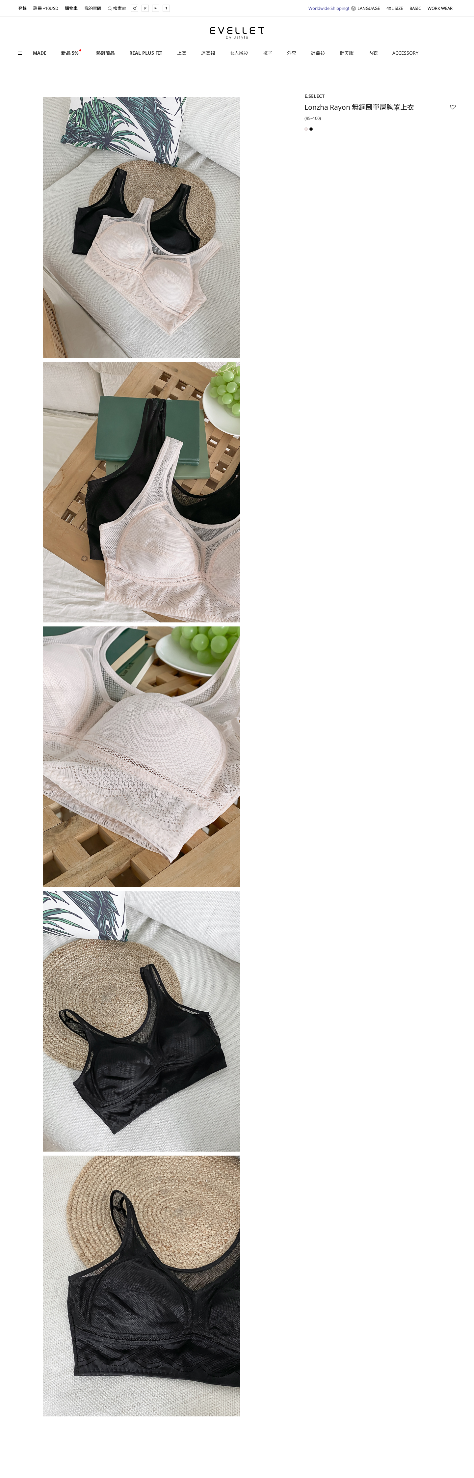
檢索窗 (117, 8)
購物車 (71, 8)
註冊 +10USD (45, 8)
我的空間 (92, 8)
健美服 (347, 53)
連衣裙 (208, 53)
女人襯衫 (239, 53)
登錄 (22, 8)
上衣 (181, 53)
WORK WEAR (440, 8)
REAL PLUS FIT (145, 53)
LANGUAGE (344, 8)
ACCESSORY (405, 53)
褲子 (267, 53)
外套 (291, 53)
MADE (39, 53)
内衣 (373, 53)
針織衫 (318, 53)
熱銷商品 (105, 53)
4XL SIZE (394, 8)
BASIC (415, 8)
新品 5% (70, 53)
